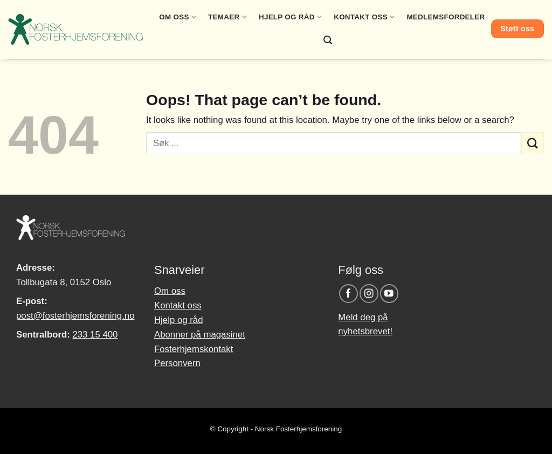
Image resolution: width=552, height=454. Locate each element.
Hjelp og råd (290, 17)
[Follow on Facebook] (348, 293)
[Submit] (532, 143)
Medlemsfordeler (445, 17)
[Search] (327, 40)
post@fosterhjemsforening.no (75, 316)
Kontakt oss (364, 17)
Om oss (177, 17)
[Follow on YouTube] (389, 293)
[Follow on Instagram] (369, 293)
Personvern (177, 363)
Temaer (227, 17)
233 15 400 (95, 334)
